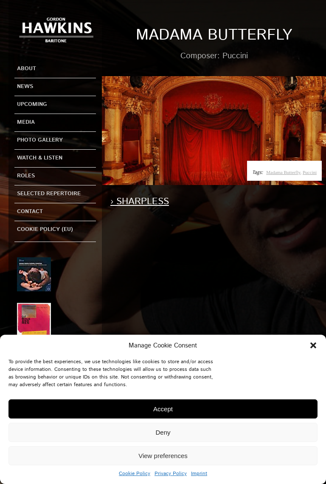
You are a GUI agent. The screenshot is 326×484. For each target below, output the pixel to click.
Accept (163, 409)
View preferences (163, 455)
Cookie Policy (134, 473)
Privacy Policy (171, 473)
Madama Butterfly (283, 172)
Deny (162, 432)
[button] (313, 345)
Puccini (310, 172)
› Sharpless (139, 201)
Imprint (199, 473)
